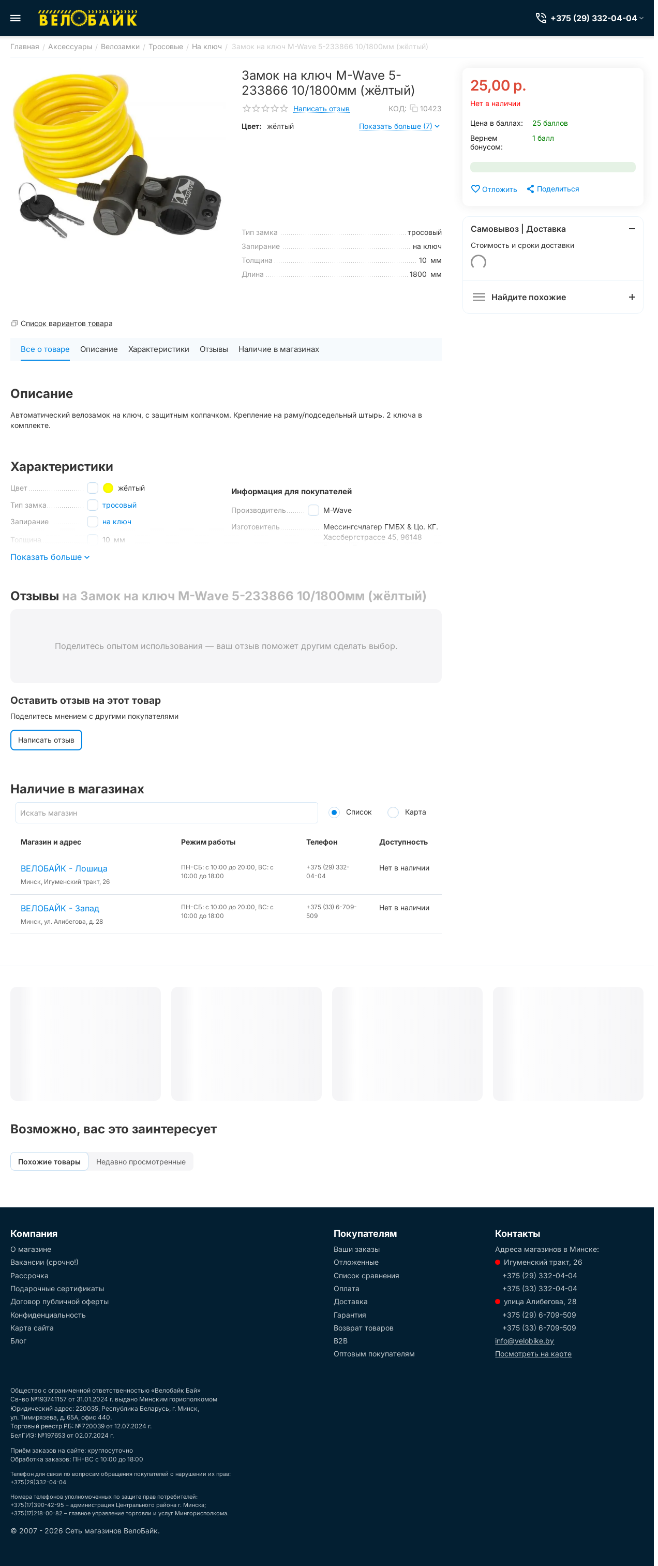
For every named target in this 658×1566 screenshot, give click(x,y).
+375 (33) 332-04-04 (539, 1288)
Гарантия (350, 1314)
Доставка (351, 1301)
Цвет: (252, 126)
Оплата (347, 1288)
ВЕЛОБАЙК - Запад (60, 908)
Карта (406, 811)
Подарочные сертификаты (57, 1288)
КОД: (397, 108)
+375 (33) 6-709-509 (539, 1327)
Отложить (493, 189)
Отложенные (356, 1262)
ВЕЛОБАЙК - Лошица (64, 868)
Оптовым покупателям (374, 1353)
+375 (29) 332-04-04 (539, 1275)
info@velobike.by (524, 1340)
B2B (341, 1340)
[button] (552, 189)
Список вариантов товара (67, 323)
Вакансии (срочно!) (44, 1262)
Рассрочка (29, 1275)
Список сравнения (366, 1275)
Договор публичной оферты (59, 1301)
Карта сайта (32, 1327)
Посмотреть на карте (533, 1353)
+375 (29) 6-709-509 (539, 1314)
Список (350, 811)
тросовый (119, 504)
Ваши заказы (357, 1249)
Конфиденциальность (48, 1314)
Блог (18, 1340)
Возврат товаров (364, 1327)
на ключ (116, 521)
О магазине (30, 1249)
